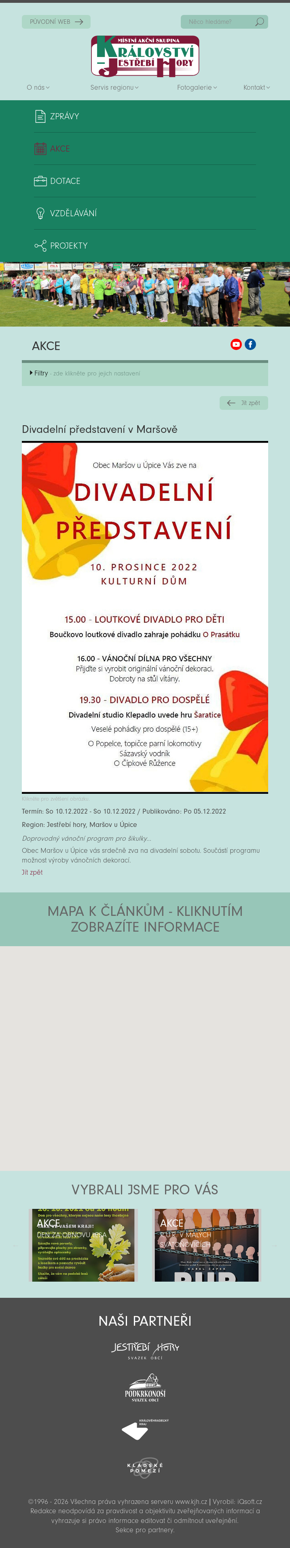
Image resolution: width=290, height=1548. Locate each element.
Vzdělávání (73, 213)
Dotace (65, 181)
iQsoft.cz (249, 1501)
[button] (167, 995)
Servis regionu (112, 87)
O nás (35, 87)
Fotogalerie (194, 87)
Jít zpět (250, 403)
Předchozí (16, 1245)
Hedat (259, 21)
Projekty (68, 245)
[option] (83, 1245)
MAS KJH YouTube (236, 344)
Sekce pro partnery (144, 1530)
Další (274, 1245)
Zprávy (64, 116)
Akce (60, 148)
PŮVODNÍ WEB (50, 21)
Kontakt (254, 87)
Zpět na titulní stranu (145, 56)
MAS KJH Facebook (250, 344)
